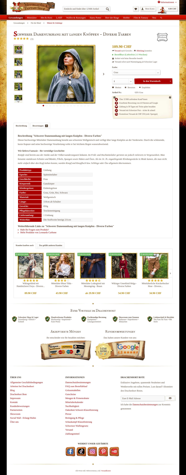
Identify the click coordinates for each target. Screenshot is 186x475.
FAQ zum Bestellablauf (76, 386)
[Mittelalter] (32, 17)
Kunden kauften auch (25, 245)
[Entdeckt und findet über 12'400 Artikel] (86, 9)
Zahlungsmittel (72, 433)
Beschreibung (21, 126)
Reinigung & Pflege (74, 418)
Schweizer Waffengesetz (76, 426)
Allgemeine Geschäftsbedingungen (26, 382)
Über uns (14, 422)
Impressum (15, 398)
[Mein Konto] (148, 9)
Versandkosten (106, 471)
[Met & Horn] (46, 17)
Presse (68, 414)
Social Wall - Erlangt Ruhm (23, 418)
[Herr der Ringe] (112, 17)
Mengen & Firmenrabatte (77, 398)
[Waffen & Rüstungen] (76, 17)
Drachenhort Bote (18, 394)
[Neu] (154, 17)
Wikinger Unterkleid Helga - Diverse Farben (124, 284)
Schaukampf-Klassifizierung (78, 422)
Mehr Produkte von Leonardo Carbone (37, 232)
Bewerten (130, 88)
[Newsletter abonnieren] (170, 398)
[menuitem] (86, 9)
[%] (161, 17)
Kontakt (14, 402)
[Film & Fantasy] (141, 17)
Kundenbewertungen (20, 406)
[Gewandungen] (16, 17)
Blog (12, 390)
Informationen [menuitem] (166, 2)
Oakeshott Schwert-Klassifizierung (81, 410)
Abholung (140, 51)
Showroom (15, 414)
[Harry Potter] (95, 17)
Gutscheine (70, 394)
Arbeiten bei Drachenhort (22, 386)
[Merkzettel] (136, 9)
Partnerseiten (16, 410)
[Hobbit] (126, 17)
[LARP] (59, 17)
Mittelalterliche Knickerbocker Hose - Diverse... (155, 284)
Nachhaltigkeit (72, 406)
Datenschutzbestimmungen (78, 382)
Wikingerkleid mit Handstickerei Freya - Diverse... (31, 284)
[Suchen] (107, 8)
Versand (118, 51)
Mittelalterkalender (74, 402)
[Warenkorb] (167, 9)
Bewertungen (40, 126)
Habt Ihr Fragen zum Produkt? (33, 229)
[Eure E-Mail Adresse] (143, 398)
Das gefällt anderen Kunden (50, 245)
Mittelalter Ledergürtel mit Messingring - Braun (93, 284)
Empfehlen (144, 88)
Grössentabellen (72, 390)
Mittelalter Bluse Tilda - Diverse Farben (61, 284)
